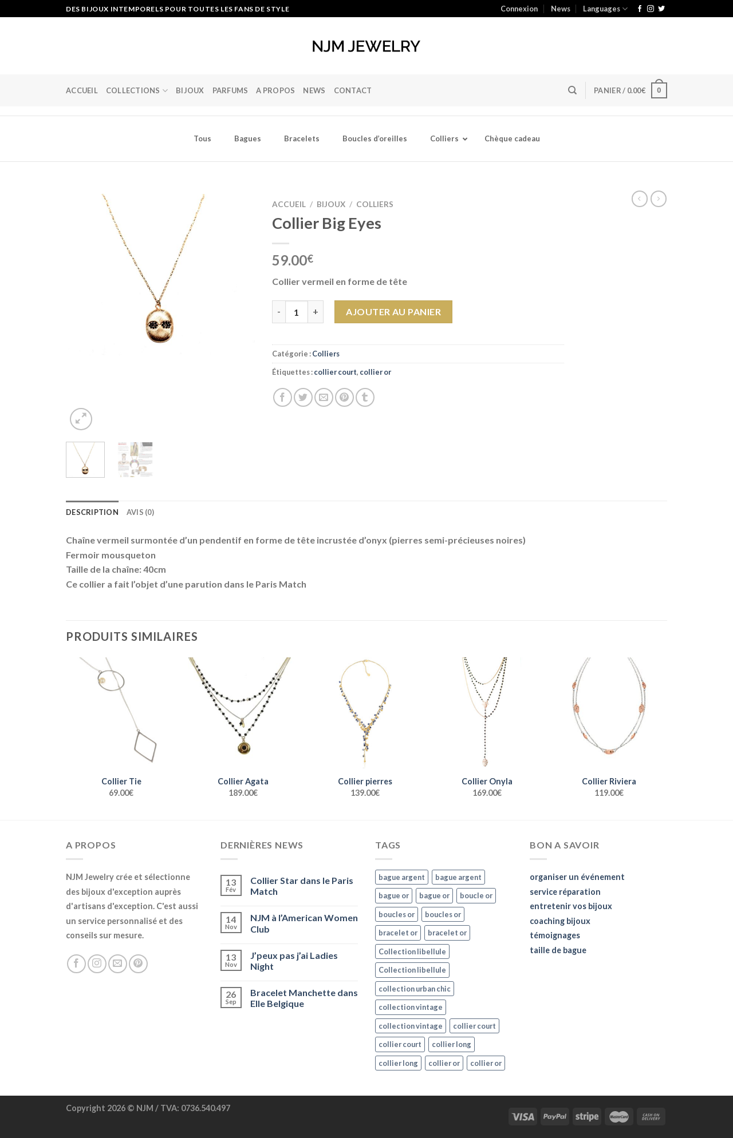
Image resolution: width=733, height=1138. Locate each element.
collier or (375, 371)
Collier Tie (121, 781)
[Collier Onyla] (487, 712)
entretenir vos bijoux (571, 906)
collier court (335, 371)
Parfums (230, 90)
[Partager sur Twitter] (303, 397)
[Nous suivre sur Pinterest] (138, 963)
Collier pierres (365, 781)
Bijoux (331, 204)
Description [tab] (92, 512)
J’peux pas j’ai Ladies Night (294, 961)
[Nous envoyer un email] (117, 963)
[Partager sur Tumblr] (365, 397)
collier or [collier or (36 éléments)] (444, 1063)
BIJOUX (190, 90)
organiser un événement (577, 877)
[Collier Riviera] (609, 712)
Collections (137, 90)
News (560, 8)
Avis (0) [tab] (140, 512)
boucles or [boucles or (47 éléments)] (397, 914)
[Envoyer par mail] (323, 397)
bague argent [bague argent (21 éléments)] (402, 877)
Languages (605, 8)
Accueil (82, 90)
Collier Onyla (487, 781)
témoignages (555, 935)
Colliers (374, 204)
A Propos (275, 90)
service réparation (565, 892)
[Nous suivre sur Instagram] (650, 9)
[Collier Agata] (243, 712)
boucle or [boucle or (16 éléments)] (476, 895)
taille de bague (558, 950)
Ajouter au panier (393, 311)
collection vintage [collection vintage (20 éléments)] (411, 1007)
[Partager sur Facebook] (282, 397)
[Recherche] (572, 90)
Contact (353, 90)
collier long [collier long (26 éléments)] (451, 1044)
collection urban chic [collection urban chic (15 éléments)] (415, 988)
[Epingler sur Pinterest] (344, 397)
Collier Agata (243, 781)
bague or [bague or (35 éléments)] (394, 895)
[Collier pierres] (365, 712)
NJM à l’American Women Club (304, 923)
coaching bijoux (560, 921)
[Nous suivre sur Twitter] (661, 9)
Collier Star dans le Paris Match (301, 886)
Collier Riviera (609, 781)
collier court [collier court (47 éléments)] (474, 1025)
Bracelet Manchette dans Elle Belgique (304, 998)
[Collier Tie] (121, 712)
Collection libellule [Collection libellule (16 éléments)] (412, 951)
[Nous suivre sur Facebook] (639, 9)
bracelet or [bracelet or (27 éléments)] (398, 932)
